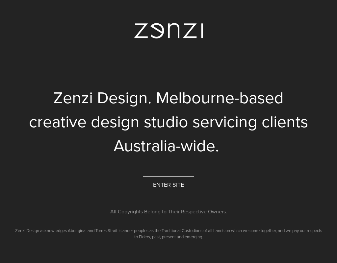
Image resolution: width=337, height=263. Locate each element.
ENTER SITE (168, 184)
